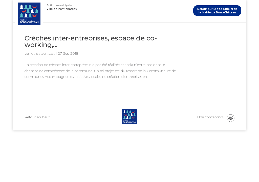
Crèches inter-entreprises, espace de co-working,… (91, 41)
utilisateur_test (43, 53)
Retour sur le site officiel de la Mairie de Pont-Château (217, 10)
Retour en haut (37, 117)
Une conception (215, 118)
